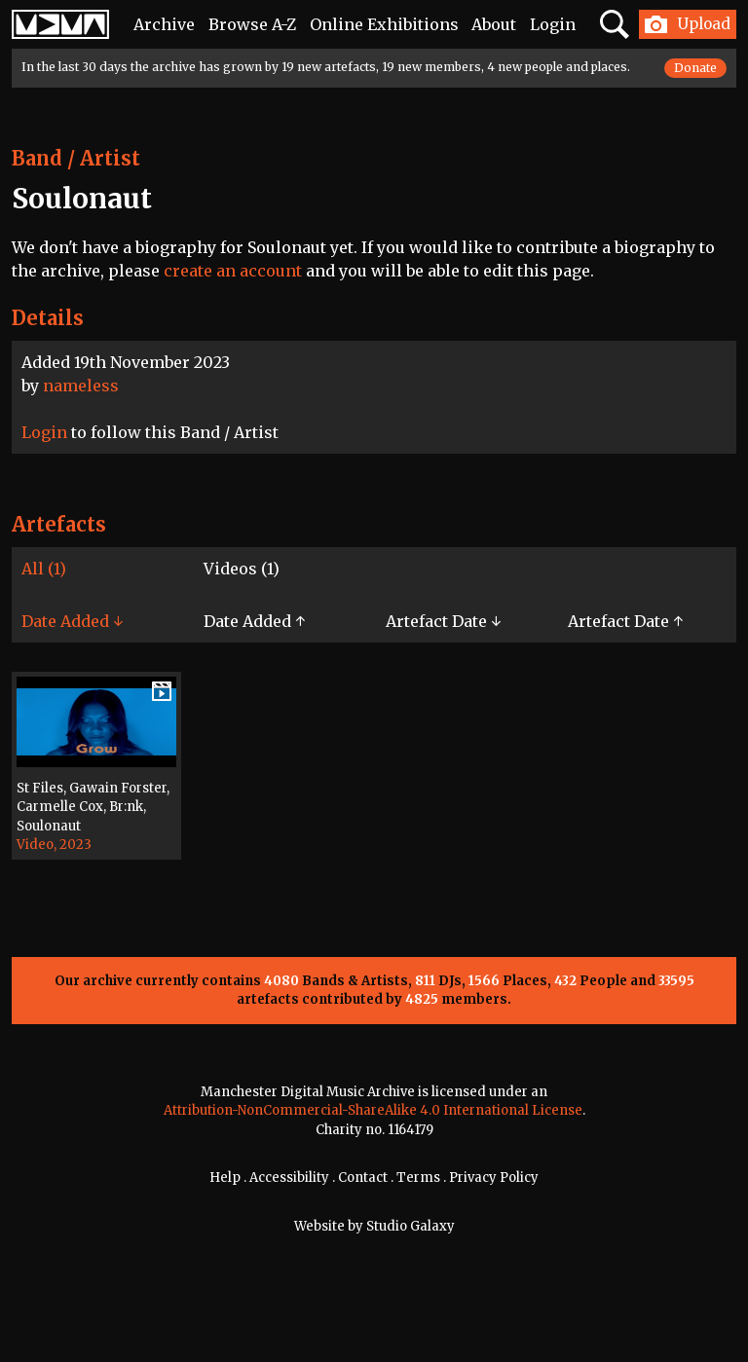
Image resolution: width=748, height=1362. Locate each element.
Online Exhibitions (384, 24)
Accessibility (289, 1177)
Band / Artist (76, 158)
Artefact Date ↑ (625, 621)
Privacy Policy (494, 1177)
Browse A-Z (252, 24)
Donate (695, 67)
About (493, 24)
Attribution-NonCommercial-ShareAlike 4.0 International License (373, 1110)
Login (553, 24)
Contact (363, 1177)
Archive (164, 24)
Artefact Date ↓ (443, 621)
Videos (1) (242, 568)
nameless (81, 385)
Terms (418, 1177)
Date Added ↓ (72, 621)
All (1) (43, 568)
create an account (233, 270)
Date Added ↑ (254, 621)
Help (225, 1177)
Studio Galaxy (410, 1226)
